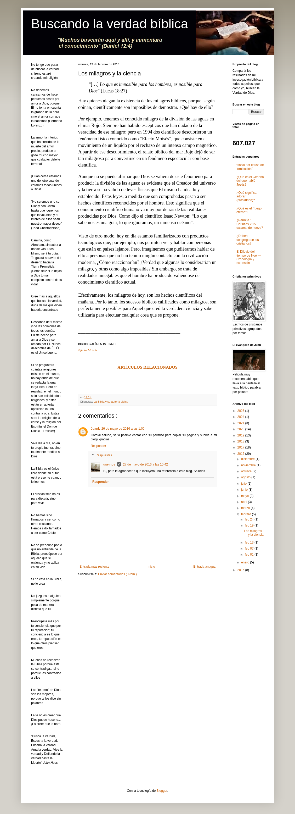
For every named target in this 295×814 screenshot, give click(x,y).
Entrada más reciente (94, 566)
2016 (241, 454)
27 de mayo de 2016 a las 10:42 (145, 464)
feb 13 (249, 542)
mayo (245, 496)
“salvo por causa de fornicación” (250, 166)
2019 (241, 435)
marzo (246, 508)
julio (244, 483)
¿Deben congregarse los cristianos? (247, 239)
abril (244, 502)
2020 (241, 429)
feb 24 (249, 519)
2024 (241, 417)
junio (245, 489)
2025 (241, 411)
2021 (241, 423)
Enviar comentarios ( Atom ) (117, 574)
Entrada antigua (204, 566)
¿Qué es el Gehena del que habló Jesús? (250, 180)
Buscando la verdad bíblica (109, 23)
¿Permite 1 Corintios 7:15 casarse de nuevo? (249, 224)
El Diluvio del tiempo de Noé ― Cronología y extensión (248, 257)
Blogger (162, 791)
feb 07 (249, 548)
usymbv (109, 464)
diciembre (248, 459)
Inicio (151, 566)
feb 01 (249, 554)
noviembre (249, 465)
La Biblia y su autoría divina (111, 401)
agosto (246, 477)
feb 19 (249, 525)
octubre (246, 471)
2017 (241, 447)
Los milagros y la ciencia (253, 532)
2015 (241, 570)
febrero (246, 514)
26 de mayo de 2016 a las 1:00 (123, 428)
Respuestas (103, 455)
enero (245, 562)
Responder (98, 446)
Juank (95, 428)
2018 (241, 441)
